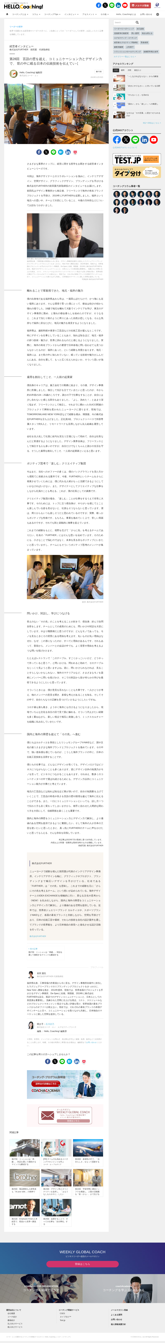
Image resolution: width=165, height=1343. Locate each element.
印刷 (99, 72)
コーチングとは (20, 14)
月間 (129, 70)
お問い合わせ (146, 14)
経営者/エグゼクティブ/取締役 (126, 42)
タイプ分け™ (65, 1319)
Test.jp (62, 1322)
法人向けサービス (15, 1326)
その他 (105, 14)
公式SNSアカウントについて (125, 147)
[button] (157, 14)
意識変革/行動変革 (121, 33)
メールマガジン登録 (119, 1312)
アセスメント (89, 14)
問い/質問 (135, 33)
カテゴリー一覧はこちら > (125, 56)
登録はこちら (82, 1266)
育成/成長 (144, 42)
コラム (36, 14)
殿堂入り (137, 70)
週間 (122, 70)
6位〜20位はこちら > (152, 123)
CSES (62, 1315)
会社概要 (11, 1315)
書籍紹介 (11, 1322)
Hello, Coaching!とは (126, 14)
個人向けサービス (15, 1329)
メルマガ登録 (140, 5)
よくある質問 (116, 1317)
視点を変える (147, 33)
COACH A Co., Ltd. (138, 1339)
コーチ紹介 (12, 1319)
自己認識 (140, 29)
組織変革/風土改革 (151, 52)
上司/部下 (130, 47)
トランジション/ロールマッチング (127, 52)
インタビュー (71, 14)
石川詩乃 (50, 1024)
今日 (116, 70)
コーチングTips (52, 14)
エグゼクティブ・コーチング (125, 38)
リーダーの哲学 (16, 27)
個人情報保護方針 (118, 1326)
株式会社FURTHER (38, 936)
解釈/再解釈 (118, 47)
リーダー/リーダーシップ (124, 29)
